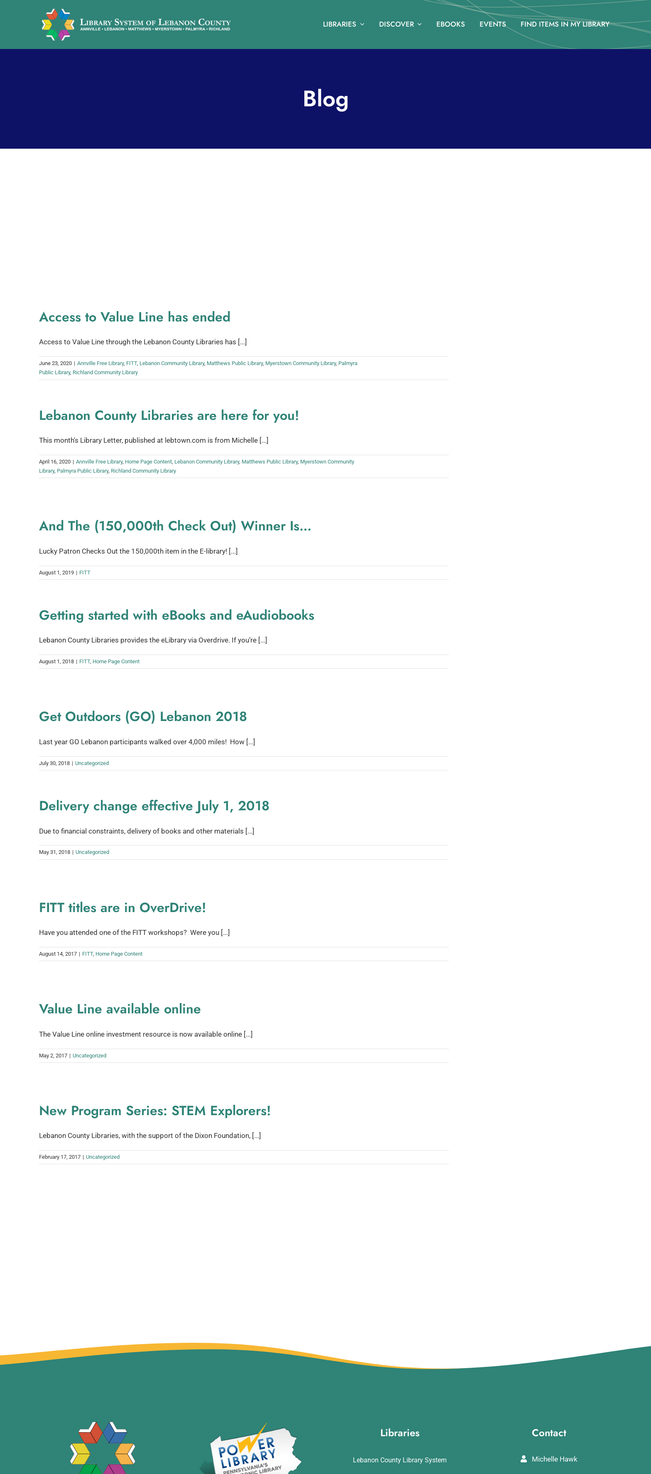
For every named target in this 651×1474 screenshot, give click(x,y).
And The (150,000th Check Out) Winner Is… (175, 525)
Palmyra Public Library (82, 471)
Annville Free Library (100, 363)
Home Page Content (148, 462)
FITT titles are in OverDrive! (122, 907)
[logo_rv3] (136, 11)
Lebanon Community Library (172, 363)
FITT (131, 363)
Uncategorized (92, 763)
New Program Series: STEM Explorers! (155, 1110)
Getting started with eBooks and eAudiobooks (176, 615)
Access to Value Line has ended (134, 316)
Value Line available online (120, 1008)
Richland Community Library (105, 372)
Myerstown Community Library (300, 363)
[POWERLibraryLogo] (251, 1425)
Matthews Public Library (235, 363)
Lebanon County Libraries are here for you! (169, 415)
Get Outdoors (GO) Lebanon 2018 (143, 716)
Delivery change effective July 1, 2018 (154, 805)
